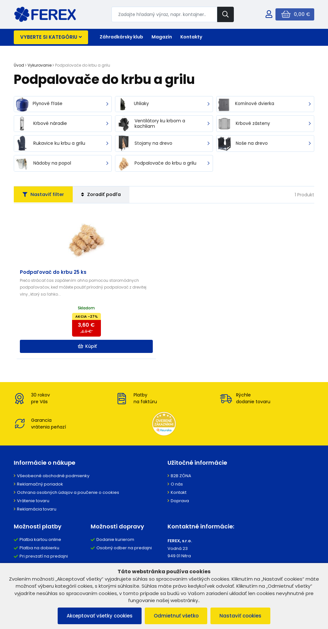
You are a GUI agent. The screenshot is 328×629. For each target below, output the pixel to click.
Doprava (180, 509)
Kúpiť (64, 354)
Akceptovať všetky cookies (98, 615)
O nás (177, 492)
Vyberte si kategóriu (51, 37)
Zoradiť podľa (105, 195)
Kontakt (178, 501)
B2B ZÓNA (181, 484)
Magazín (162, 37)
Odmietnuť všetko (176, 615)
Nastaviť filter (44, 195)
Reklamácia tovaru (36, 517)
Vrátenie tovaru (33, 509)
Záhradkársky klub (121, 37)
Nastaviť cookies (242, 615)
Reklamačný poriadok (40, 492)
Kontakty (191, 37)
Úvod (19, 65)
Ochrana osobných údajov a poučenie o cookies (68, 501)
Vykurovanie (40, 65)
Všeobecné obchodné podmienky (53, 484)
